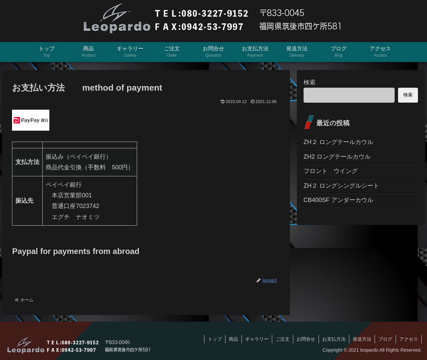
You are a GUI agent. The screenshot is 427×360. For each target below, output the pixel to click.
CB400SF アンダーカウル (338, 200)
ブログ (385, 339)
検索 (310, 82)
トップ (215, 339)
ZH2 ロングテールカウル (337, 156)
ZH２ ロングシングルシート (341, 185)
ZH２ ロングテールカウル (338, 142)
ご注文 (283, 339)
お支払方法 (334, 339)
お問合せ (306, 339)
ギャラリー (257, 339)
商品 (233, 339)
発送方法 (362, 339)
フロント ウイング (331, 171)
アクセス (408, 339)
